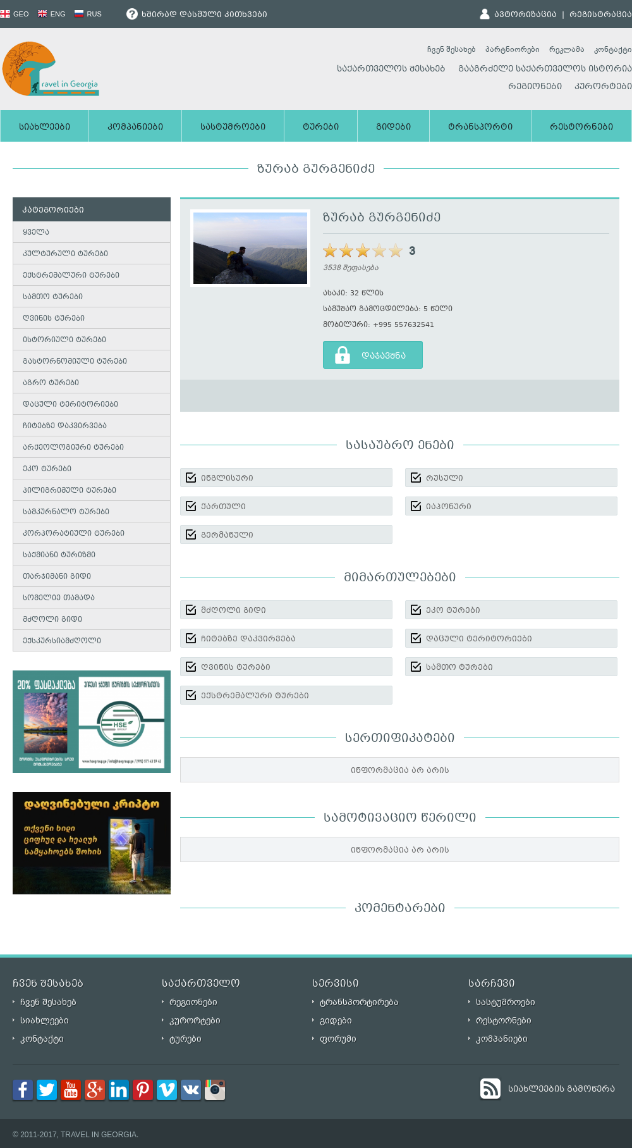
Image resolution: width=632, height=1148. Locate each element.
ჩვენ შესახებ (451, 49)
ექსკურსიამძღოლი (62, 641)
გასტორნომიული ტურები (75, 362)
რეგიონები (535, 87)
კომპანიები (135, 127)
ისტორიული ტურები (64, 340)
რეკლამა (567, 49)
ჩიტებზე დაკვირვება (65, 426)
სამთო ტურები (53, 297)
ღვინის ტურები (54, 319)
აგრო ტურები (51, 383)
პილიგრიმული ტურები (69, 491)
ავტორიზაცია (525, 15)
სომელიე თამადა (59, 598)
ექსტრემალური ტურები (71, 276)
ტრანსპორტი (480, 127)
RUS (88, 14)
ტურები (321, 127)
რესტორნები (581, 127)
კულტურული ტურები (65, 254)
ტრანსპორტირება (359, 1002)
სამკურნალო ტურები (66, 512)
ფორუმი (338, 1039)
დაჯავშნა (384, 356)
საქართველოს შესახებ (391, 69)
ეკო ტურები (47, 469)
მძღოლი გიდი (52, 620)
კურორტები (603, 87)
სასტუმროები (232, 127)
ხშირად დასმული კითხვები (196, 15)
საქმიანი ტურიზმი (59, 555)
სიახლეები (44, 127)
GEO (14, 14)
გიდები (393, 127)
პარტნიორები (512, 49)
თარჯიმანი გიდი (57, 577)
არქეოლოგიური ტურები (73, 448)
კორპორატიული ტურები (74, 534)
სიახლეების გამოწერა (561, 1089)
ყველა (36, 233)
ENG (51, 14)
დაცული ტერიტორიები (70, 405)
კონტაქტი (613, 49)
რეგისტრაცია (600, 15)
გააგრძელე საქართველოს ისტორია (545, 69)
